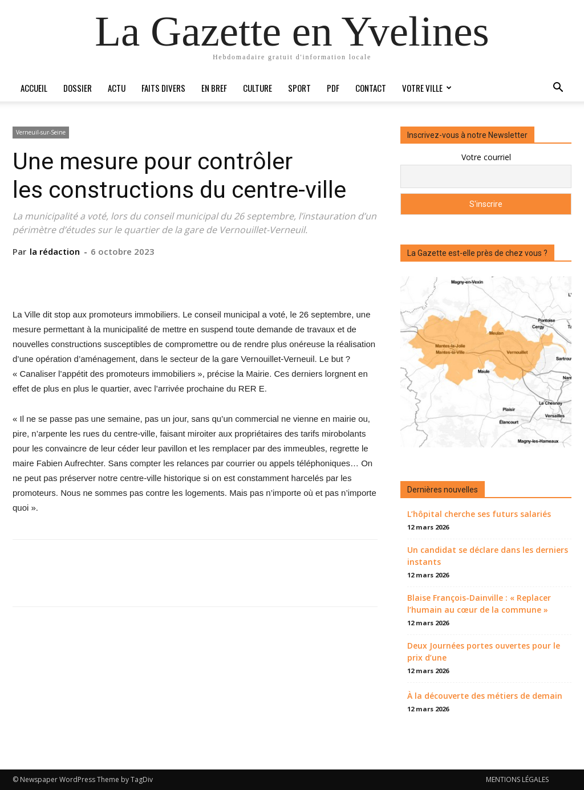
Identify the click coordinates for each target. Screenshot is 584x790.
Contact (370, 88)
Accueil (34, 88)
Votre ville (427, 88)
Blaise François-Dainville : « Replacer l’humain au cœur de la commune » (479, 603)
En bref (214, 88)
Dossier (77, 88)
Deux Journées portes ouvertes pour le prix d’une (483, 651)
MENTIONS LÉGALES (517, 779)
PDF (333, 88)
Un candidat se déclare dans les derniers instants (487, 555)
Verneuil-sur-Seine (41, 132)
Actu (116, 88)
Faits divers (163, 88)
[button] (557, 88)
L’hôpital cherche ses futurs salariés (479, 513)
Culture (257, 88)
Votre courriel (486, 157)
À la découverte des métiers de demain (484, 695)
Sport (299, 88)
